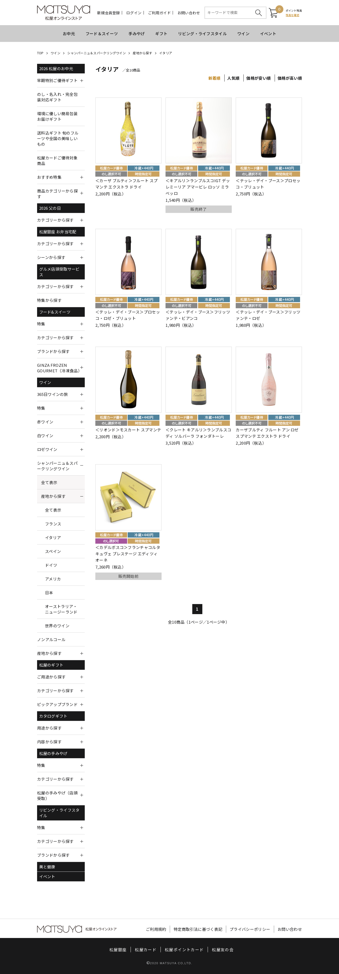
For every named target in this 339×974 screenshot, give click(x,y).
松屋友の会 (223, 949)
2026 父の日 (50, 208)
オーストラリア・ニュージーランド (61, 609)
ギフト (161, 33)
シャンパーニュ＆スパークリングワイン (96, 53)
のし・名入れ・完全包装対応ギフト (57, 96)
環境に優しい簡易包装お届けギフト (57, 116)
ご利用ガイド (159, 13)
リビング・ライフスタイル (202, 33)
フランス (53, 523)
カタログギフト (53, 716)
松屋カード (146, 949)
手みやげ (136, 33)
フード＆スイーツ (102, 33)
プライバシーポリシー (250, 929)
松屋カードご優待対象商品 (57, 160)
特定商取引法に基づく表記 (198, 929)
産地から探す (142, 53)
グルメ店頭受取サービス (59, 271)
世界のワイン (57, 625)
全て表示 (49, 482)
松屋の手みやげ (53, 753)
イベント (268, 33)
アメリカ (53, 579)
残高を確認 (292, 15)
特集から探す (49, 300)
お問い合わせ (188, 13)
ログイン (133, 13)
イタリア (165, 53)
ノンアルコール (51, 639)
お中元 (69, 33)
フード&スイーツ (54, 312)
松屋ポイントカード (184, 949)
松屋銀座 (118, 949)
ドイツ (51, 565)
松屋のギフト (51, 665)
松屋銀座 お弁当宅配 (58, 231)
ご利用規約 (156, 929)
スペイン (53, 551)
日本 (49, 592)
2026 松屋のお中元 (56, 68)
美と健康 (47, 866)
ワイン (243, 33)
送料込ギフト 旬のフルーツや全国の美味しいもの (57, 138)
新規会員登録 (108, 13)
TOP (40, 53)
